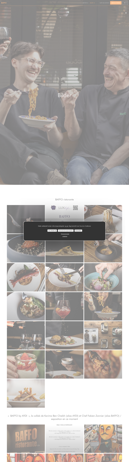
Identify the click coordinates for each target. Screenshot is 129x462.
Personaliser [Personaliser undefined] (78, 230)
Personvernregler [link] (65, 234)
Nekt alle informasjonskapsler (66, 230)
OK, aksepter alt (52, 230)
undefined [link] (64, 236)
